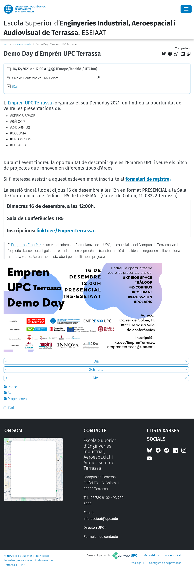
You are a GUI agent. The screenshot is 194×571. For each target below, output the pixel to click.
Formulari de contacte (101, 536)
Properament (18, 399)
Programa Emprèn (25, 245)
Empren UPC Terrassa (30, 103)
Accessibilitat (173, 555)
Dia (96, 361)
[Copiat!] (188, 54)
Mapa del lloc (152, 555)
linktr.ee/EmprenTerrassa (65, 231)
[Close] (186, 9)
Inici (6, 44)
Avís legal (136, 562)
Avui (11, 393)
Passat (13, 387)
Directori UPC (94, 527)
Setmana (96, 369)
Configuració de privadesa (165, 562)
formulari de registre (147, 179)
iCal (15, 86)
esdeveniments (22, 44)
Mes (96, 378)
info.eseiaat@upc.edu (101, 519)
